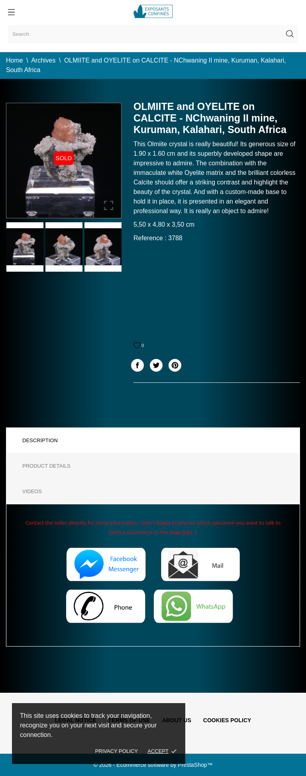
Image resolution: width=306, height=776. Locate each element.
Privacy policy (116, 751)
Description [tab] (40, 440)
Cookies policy (227, 720)
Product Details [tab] (46, 466)
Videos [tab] (32, 491)
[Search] (153, 34)
